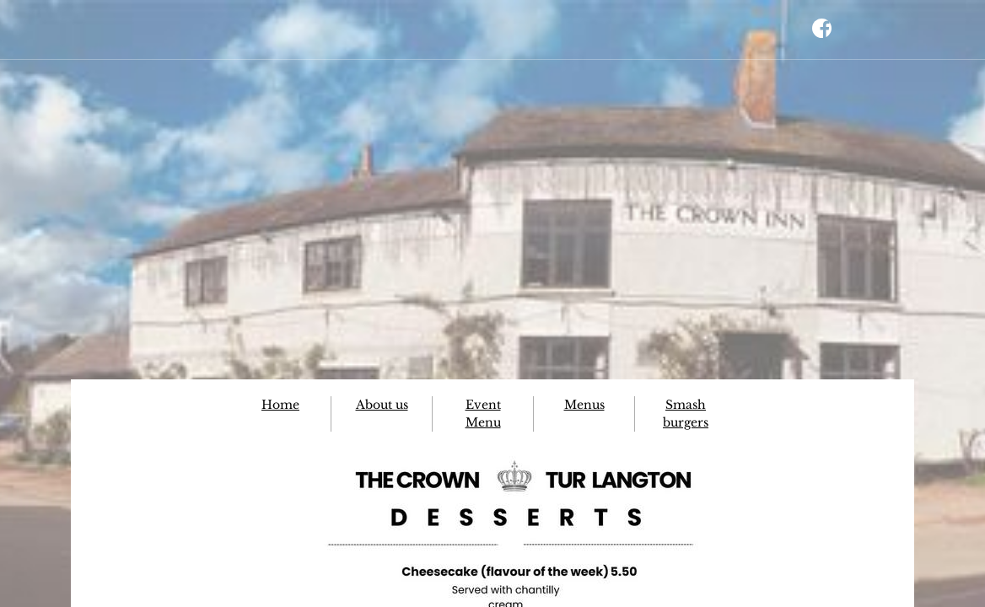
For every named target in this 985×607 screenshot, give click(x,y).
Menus (584, 404)
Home (280, 404)
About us (382, 404)
